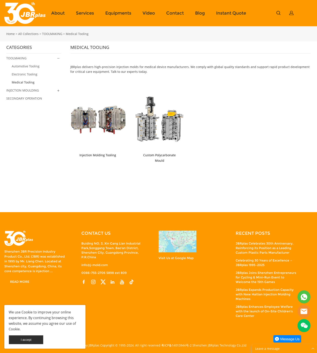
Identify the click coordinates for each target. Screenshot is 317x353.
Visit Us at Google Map (176, 258)
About (58, 13)
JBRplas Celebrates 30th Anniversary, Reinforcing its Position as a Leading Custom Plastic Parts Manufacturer (264, 248)
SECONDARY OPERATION (24, 98)
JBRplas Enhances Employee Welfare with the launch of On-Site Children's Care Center (264, 311)
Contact (175, 13)
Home (10, 34)
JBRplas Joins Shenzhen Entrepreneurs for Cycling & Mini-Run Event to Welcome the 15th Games (266, 277)
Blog (200, 13)
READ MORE (19, 282)
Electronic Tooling (24, 74)
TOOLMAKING (52, 34)
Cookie (27, 312)
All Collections (28, 34)
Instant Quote (231, 13)
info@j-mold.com (94, 265)
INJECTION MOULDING (22, 90)
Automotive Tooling (25, 66)
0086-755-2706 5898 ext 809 (104, 273)
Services (85, 13)
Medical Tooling (77, 34)
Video (149, 13)
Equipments (118, 13)
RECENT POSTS (253, 233)
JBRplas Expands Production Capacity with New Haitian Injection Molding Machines (265, 294)
